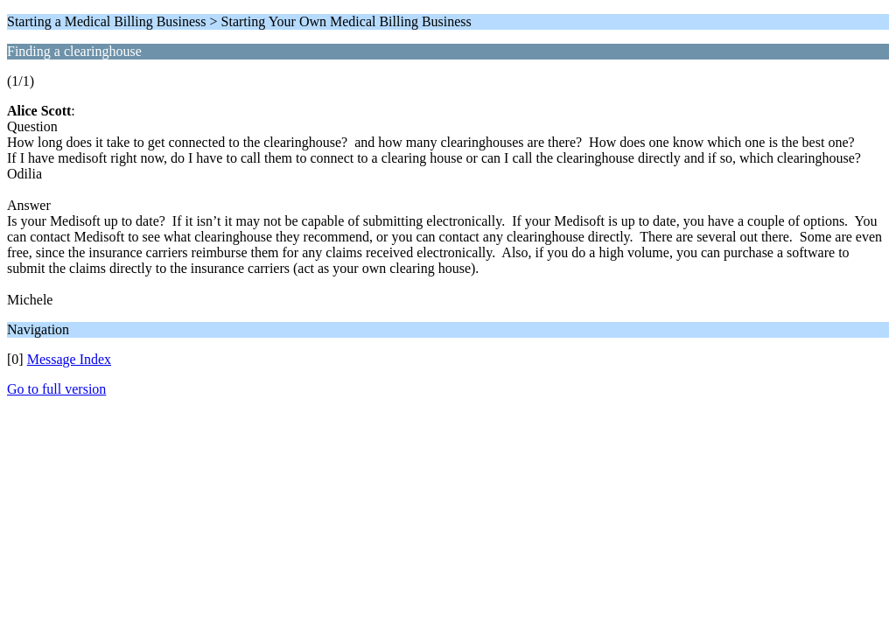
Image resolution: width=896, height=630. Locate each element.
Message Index (69, 359)
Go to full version (56, 389)
